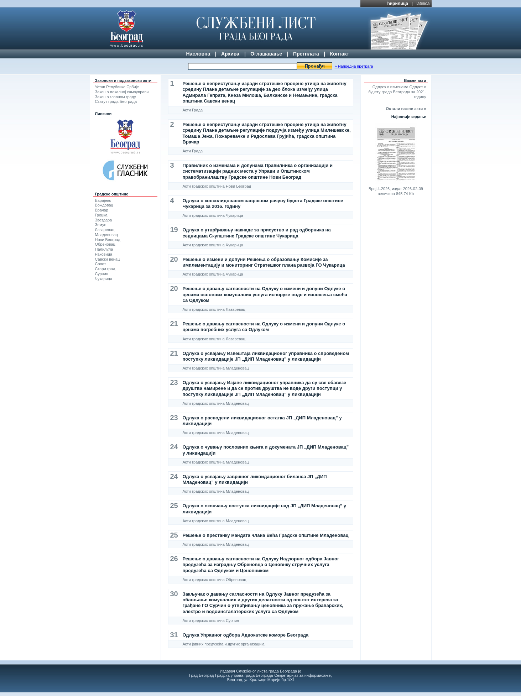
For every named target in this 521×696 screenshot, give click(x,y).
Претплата (306, 54)
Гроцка (101, 215)
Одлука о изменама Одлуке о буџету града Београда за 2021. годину (397, 92)
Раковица (104, 254)
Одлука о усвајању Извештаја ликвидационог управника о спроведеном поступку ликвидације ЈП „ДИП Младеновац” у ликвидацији (266, 356)
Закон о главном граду (115, 97)
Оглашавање (266, 54)
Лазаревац (105, 229)
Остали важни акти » (406, 108)
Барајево (103, 200)
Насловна (198, 54)
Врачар (101, 210)
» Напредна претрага (353, 66)
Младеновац (106, 234)
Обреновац (105, 244)
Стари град (105, 269)
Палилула (104, 249)
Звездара (103, 220)
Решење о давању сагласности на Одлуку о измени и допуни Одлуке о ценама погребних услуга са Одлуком (264, 326)
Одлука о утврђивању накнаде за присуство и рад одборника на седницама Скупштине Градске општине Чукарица (257, 232)
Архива (230, 54)
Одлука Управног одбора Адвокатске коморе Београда (246, 635)
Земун (100, 225)
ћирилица (397, 3)
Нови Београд (107, 239)
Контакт (339, 54)
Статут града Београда (116, 101)
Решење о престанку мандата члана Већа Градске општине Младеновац (266, 535)
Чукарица (104, 279)
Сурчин (101, 274)
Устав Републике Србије (117, 87)
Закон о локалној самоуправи (122, 92)
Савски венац (107, 259)
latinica (422, 3)
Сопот (100, 264)
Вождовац (104, 205)
